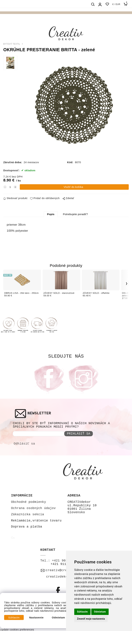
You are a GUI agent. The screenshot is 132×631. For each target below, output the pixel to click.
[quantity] (10, 187)
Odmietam (58, 617)
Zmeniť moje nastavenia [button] (91, 618)
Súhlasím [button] (82, 611)
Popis (50, 214)
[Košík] (126, 4)
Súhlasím (14, 617)
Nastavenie (36, 617)
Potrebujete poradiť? (75, 214)
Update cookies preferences (17, 629)
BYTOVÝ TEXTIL (11, 44)
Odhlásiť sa (24, 443)
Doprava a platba (26, 526)
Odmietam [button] (100, 611)
